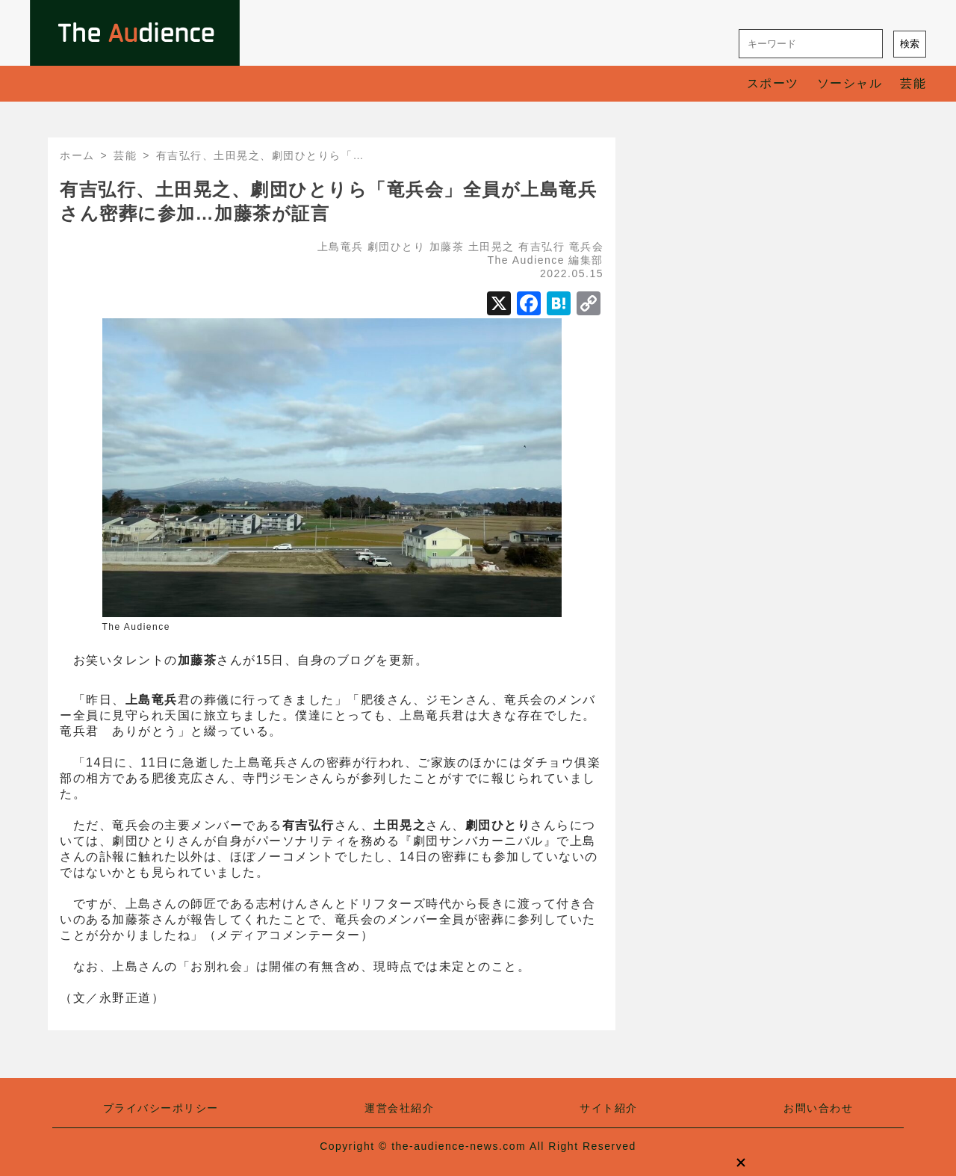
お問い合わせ (818, 1108)
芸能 (913, 83)
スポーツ (773, 83)
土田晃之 (491, 247)
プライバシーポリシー (161, 1108)
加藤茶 (447, 247)
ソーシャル (850, 83)
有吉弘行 (541, 247)
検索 (909, 43)
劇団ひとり (396, 247)
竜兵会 (586, 247)
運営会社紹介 (399, 1108)
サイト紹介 (609, 1108)
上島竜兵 (340, 247)
